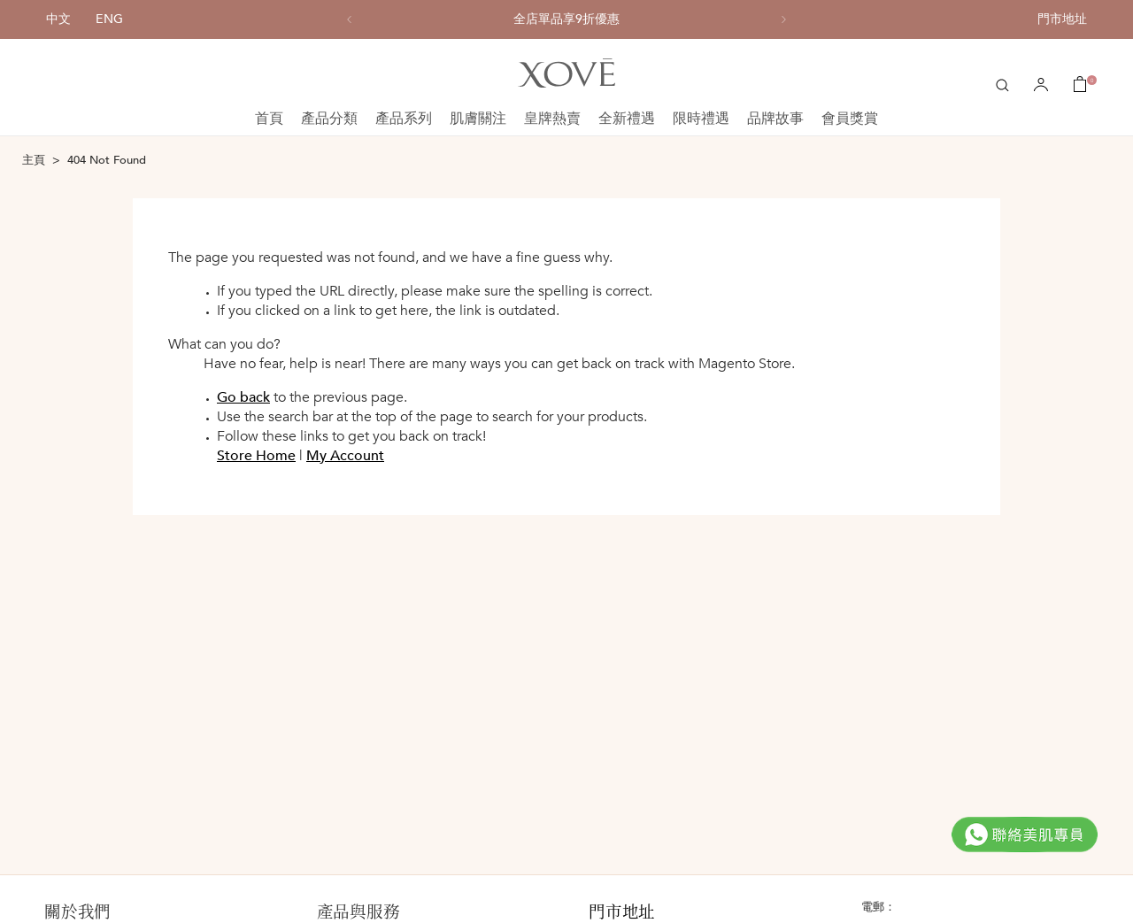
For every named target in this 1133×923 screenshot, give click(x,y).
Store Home (256, 455)
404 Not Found (106, 160)
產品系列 (403, 118)
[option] (566, 19)
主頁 (33, 160)
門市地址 (1062, 19)
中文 (58, 19)
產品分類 (329, 118)
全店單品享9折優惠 (566, 19)
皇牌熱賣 (552, 118)
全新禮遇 (626, 118)
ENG (109, 19)
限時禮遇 (701, 118)
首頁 (269, 118)
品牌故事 (775, 118)
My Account (345, 455)
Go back (243, 397)
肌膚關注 (478, 118)
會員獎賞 (849, 118)
